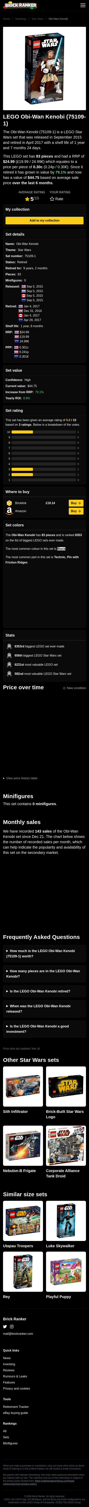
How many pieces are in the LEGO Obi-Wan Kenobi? (43, 973)
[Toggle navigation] (83, 5)
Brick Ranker (14, 1319)
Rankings (20, 18)
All (4, 1431)
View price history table (21, 778)
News (7, 1358)
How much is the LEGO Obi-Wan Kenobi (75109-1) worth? (40, 953)
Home (6, 18)
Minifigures (10, 1443)
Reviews (8, 1370)
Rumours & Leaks (15, 1376)
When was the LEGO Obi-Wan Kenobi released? (38, 1008)
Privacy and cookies (16, 1388)
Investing (9, 1364)
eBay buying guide (15, 1413)
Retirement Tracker (16, 1406)
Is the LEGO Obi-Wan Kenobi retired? (40, 991)
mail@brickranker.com (18, 1333)
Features (9, 1382)
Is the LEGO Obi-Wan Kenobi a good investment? (37, 1029)
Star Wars (37, 18)
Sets (6, 1437)
